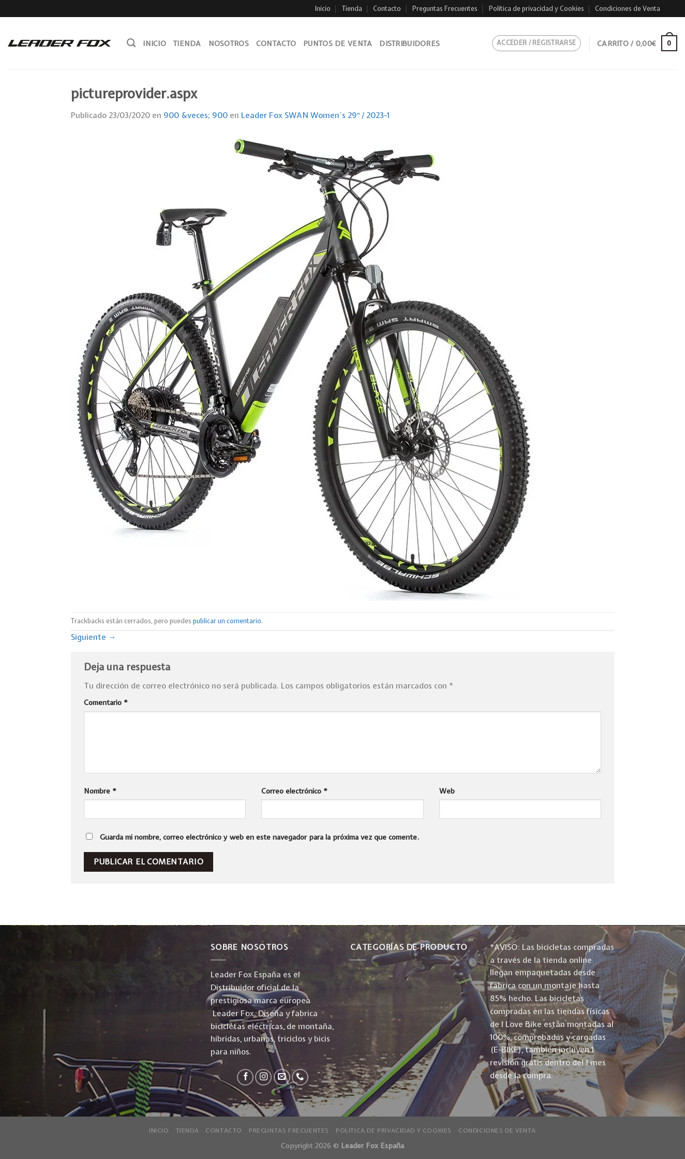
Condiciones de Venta (627, 8)
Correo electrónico (294, 791)
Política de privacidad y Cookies (536, 8)
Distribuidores (409, 43)
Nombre (100, 791)
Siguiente (93, 637)
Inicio (323, 8)
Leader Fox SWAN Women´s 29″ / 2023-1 (315, 115)
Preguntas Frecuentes (445, 8)
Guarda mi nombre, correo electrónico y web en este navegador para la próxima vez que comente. (259, 837)
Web (447, 791)
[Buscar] (131, 43)
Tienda (352, 8)
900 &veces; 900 (195, 115)
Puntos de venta (337, 43)
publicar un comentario (227, 621)
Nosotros (229, 43)
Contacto (387, 8)
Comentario (106, 702)
